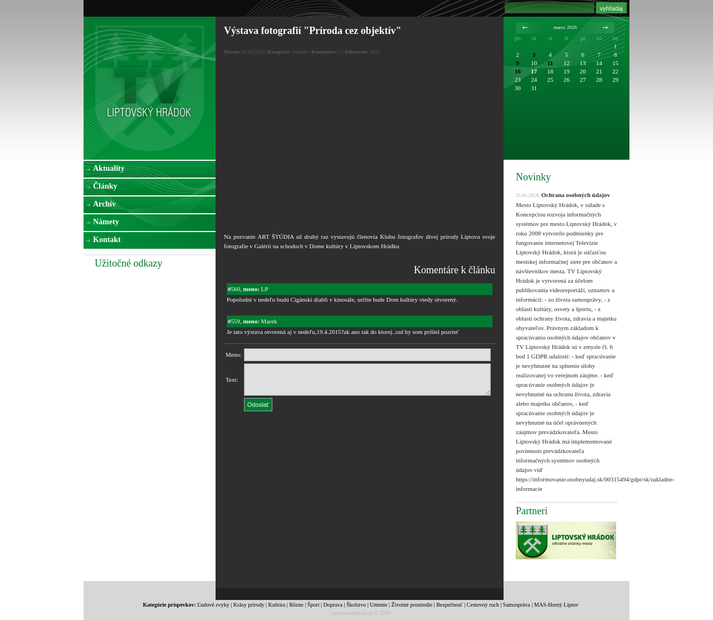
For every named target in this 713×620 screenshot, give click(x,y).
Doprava (332, 605)
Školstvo (356, 605)
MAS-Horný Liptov (556, 605)
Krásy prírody (249, 605)
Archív (104, 204)
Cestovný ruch (483, 605)
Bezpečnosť (449, 605)
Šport (313, 605)
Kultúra (277, 605)
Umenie (379, 605)
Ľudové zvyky (213, 605)
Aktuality (109, 168)
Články (105, 186)
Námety (106, 222)
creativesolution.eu (351, 613)
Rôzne (296, 605)
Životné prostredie (412, 605)
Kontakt (107, 239)
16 (518, 71)
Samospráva (516, 605)
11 (550, 63)
